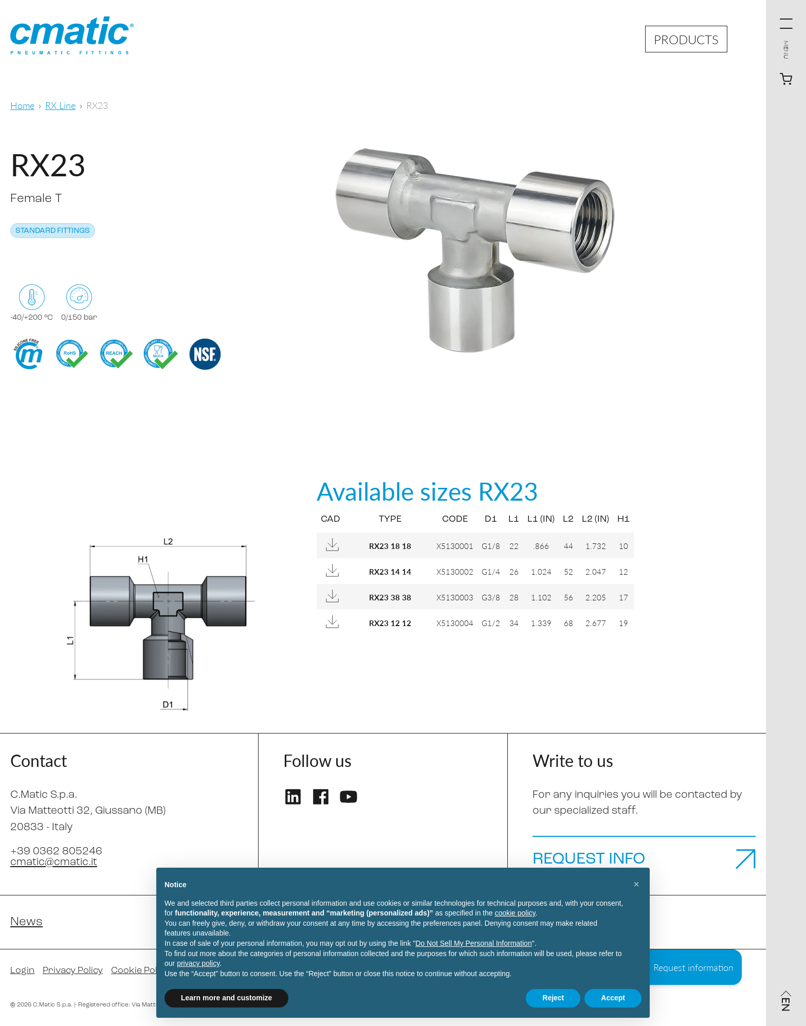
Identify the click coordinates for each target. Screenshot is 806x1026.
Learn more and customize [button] (226, 998)
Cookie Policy (140, 971)
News (26, 922)
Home (22, 105)
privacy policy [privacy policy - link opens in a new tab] (198, 963)
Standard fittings (52, 231)
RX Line (60, 105)
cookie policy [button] (514, 913)
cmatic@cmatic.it (53, 862)
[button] (636, 884)
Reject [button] (553, 998)
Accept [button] (613, 998)
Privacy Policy (73, 971)
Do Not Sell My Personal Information (473, 943)
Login (22, 971)
